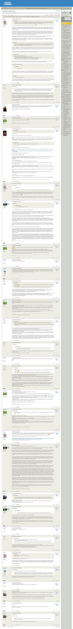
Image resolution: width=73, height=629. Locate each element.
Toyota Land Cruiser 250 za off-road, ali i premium (67, 55)
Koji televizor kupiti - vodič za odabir (67, 71)
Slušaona (64, 105)
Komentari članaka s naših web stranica (21, 8)
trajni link (54, 82)
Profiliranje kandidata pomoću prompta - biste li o (67, 68)
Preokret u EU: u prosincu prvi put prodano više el (67, 34)
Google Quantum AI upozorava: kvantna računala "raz (66, 111)
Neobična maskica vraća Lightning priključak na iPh (67, 101)
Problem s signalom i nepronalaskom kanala (66, 76)
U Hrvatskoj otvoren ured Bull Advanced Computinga (67, 40)
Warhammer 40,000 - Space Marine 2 (67, 86)
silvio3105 (4, 259)
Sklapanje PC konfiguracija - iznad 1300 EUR (67, 66)
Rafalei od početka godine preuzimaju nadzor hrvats (67, 25)
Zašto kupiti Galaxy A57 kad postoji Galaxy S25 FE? (67, 109)
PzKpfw (4, 603)
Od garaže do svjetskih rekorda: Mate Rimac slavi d (67, 121)
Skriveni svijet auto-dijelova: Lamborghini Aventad (67, 51)
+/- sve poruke (47, 14)
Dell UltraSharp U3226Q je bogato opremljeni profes (67, 127)
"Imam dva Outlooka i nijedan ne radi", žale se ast (67, 35)
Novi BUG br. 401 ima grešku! (66, 128)
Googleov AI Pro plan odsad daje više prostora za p (67, 78)
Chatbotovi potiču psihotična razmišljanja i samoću (67, 125)
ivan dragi (4, 201)
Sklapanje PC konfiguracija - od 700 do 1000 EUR (67, 94)
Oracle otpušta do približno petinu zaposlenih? (67, 131)
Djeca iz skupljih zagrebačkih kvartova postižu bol (66, 135)
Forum (6, 8)
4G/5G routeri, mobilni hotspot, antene (66, 83)
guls (4, 104)
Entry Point (5, 268)
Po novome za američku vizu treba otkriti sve (66, 82)
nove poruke (63, 8)
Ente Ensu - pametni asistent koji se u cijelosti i (67, 98)
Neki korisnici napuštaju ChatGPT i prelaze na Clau (67, 74)
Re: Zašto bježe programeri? (16, 117)
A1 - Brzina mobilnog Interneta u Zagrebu (66, 113)
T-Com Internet (65, 122)
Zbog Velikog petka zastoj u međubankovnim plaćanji (67, 92)
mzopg (4, 183)
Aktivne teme (64, 23)
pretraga (69, 8)
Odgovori (56, 20)
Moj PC (4, 115)
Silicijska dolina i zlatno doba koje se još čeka (66, 53)
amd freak (4, 591)
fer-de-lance (5, 117)
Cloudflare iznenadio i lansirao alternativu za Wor (67, 103)
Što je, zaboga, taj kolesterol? (65, 57)
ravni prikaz (51, 14)
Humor (64, 93)
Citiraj (57, 21)
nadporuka (57, 82)
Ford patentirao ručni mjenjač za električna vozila (67, 79)
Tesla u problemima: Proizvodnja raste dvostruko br (67, 39)
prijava (49, 8)
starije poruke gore (57, 14)
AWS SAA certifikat (66, 104)
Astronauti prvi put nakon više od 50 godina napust (66, 32)
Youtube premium (65, 115)
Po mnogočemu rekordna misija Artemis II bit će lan (66, 72)
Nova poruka (57, 626)
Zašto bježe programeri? (35, 16)
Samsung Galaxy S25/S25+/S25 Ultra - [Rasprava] (66, 61)
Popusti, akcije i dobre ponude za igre (66, 63)
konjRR (4, 536)
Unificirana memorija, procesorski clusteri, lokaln (67, 124)
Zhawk (4, 319)
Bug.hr (3, 8)
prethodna (4, 626)
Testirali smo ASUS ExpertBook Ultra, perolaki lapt (67, 27)
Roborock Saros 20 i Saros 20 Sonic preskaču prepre (67, 44)
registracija (51, 8)
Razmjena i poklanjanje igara (66, 106)
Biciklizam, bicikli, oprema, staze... (67, 130)
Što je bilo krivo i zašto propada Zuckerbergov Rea (67, 117)
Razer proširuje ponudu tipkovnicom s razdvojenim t (67, 99)
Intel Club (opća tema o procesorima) (66, 114)
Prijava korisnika (65, 15)
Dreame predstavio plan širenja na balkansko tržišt (67, 47)
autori (67, 8)
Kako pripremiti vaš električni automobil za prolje (66, 43)
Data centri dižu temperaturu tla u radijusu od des (66, 120)
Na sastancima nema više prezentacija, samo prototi (67, 46)
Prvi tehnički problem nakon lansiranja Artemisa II (67, 65)
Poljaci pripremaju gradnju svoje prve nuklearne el (67, 37)
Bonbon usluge (65, 102)
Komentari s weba (11, 8)
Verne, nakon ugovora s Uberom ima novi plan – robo (66, 50)
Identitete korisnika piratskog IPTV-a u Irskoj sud (66, 88)
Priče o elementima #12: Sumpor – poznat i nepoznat (67, 133)
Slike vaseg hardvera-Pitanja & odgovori (66, 90)
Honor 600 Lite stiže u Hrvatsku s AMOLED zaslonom (66, 30)
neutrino (4, 366)
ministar (4, 342)
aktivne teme (56, 8)
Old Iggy (4, 493)
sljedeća (12, 626)
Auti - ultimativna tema (66, 54)
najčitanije (59, 8)
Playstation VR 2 (65, 116)
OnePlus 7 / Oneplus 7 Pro (67, 96)
